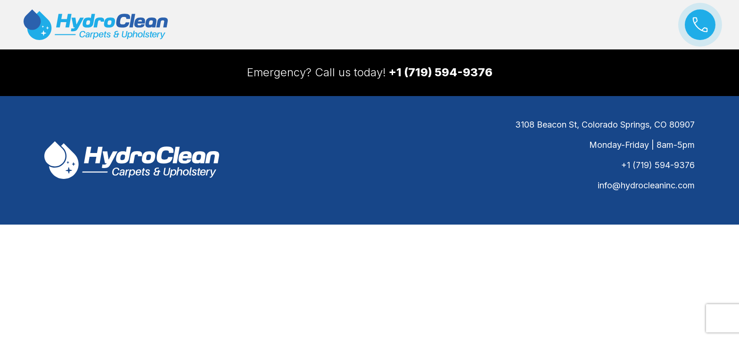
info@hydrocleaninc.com (646, 185)
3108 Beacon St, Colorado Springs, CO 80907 (605, 124)
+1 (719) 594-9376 (658, 165)
